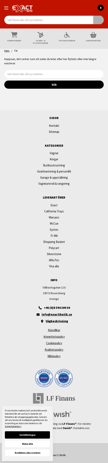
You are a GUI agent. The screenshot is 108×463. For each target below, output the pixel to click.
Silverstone (54, 254)
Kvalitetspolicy (54, 350)
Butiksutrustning (54, 165)
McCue (54, 223)
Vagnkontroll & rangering (54, 184)
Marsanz (54, 217)
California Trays (54, 211)
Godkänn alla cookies (27, 452)
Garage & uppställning (54, 177)
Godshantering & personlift (54, 171)
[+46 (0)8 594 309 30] (54, 308)
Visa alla (54, 266)
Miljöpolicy (54, 356)
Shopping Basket (54, 242)
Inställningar (27, 434)
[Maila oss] (54, 314)
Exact (54, 205)
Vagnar (54, 153)
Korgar (54, 159)
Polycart (54, 248)
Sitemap (54, 132)
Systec (54, 230)
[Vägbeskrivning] (54, 321)
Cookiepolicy (54, 343)
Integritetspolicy (54, 337)
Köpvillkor (54, 330)
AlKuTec (54, 260)
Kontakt (54, 126)
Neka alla (27, 443)
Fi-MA (54, 236)
